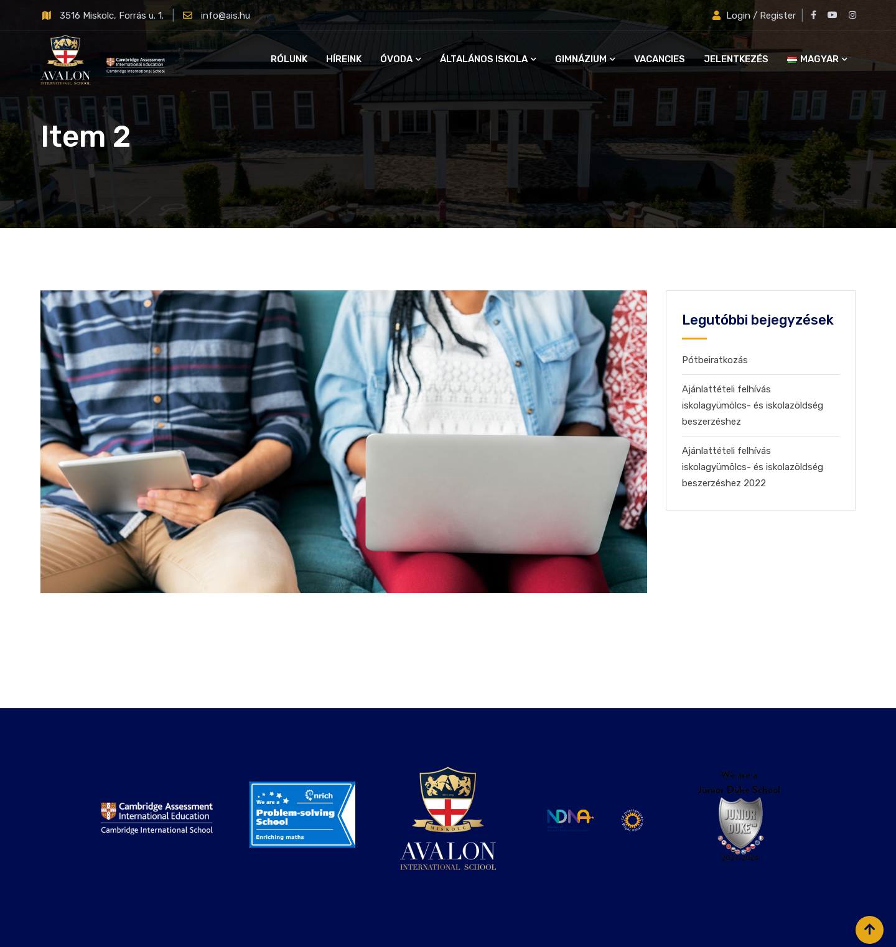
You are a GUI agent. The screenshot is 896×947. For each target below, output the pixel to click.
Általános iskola (484, 59)
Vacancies (659, 59)
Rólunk (289, 59)
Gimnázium (581, 59)
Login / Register (755, 15)
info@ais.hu (225, 15)
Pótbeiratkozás (715, 360)
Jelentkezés (736, 59)
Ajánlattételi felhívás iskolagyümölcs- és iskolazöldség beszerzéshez (752, 405)
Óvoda (396, 59)
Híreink (344, 59)
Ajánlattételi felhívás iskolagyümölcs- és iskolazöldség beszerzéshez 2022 (752, 467)
